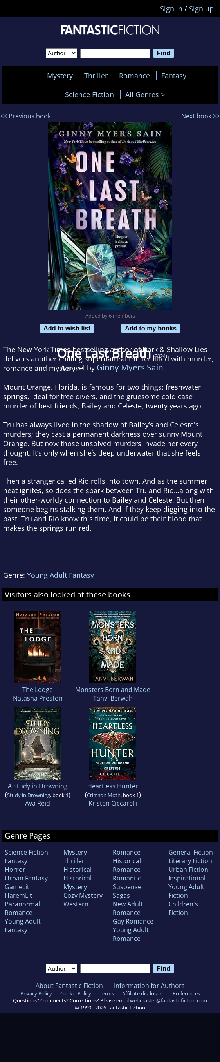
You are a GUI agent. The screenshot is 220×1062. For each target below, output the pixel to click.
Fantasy (173, 75)
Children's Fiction (183, 908)
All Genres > (147, 94)
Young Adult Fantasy (60, 575)
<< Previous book (25, 116)
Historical (77, 869)
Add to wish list (66, 328)
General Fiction (190, 852)
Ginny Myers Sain (130, 367)
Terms (106, 993)
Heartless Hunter (112, 786)
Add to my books (151, 328)
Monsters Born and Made (112, 689)
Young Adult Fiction (186, 891)
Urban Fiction (188, 869)
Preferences (186, 993)
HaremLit (18, 895)
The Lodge (37, 689)
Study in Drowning (28, 795)
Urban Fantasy (26, 878)
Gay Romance (133, 921)
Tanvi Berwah (113, 698)
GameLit (17, 886)
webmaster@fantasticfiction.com (168, 1000)
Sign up (201, 8)
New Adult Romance (128, 908)
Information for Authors (149, 985)
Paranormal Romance (22, 908)
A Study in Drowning (38, 786)
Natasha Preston (38, 698)
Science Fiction (89, 94)
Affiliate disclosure (143, 993)
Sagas (121, 895)
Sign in (171, 8)
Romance (134, 75)
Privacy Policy (36, 993)
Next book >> (200, 116)
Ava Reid (37, 803)
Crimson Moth (104, 795)
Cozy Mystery (83, 895)
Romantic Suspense (127, 882)
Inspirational (187, 878)
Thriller (96, 75)
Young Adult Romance (131, 934)
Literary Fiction (190, 861)
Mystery (60, 75)
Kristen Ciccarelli (112, 803)
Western (75, 904)
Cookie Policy (75, 993)
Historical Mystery (77, 882)
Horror (15, 869)
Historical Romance (127, 865)
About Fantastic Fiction (69, 985)
